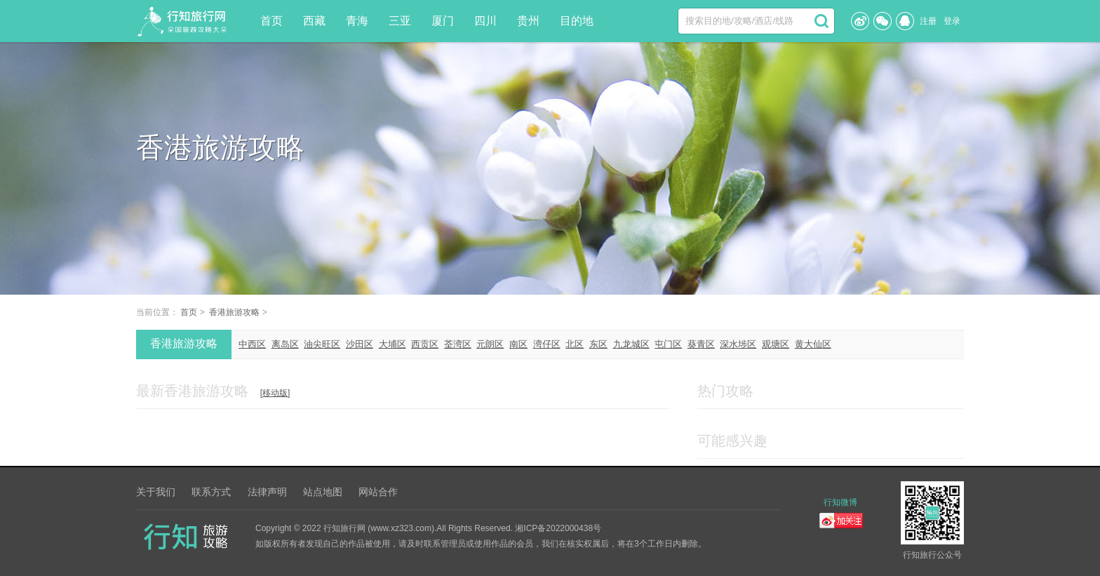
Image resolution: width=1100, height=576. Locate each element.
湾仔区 (547, 344)
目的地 (576, 21)
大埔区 (392, 344)
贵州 (528, 21)
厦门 (442, 21)
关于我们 (155, 491)
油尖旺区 (322, 344)
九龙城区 (631, 344)
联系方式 (211, 491)
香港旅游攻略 (234, 312)
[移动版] (275, 393)
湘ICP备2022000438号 (558, 528)
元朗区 (490, 344)
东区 (598, 344)
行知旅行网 (344, 528)
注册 (928, 21)
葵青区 (701, 344)
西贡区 (424, 344)
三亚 (400, 21)
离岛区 (285, 344)
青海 (357, 21)
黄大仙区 (813, 344)
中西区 (252, 344)
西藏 (314, 21)
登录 (952, 21)
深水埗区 (738, 344)
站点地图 (322, 491)
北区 (574, 344)
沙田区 (359, 344)
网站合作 (378, 491)
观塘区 (775, 344)
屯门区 (668, 344)
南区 (518, 344)
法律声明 (267, 491)
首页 (271, 21)
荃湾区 (457, 344)
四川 (485, 21)
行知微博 (840, 502)
